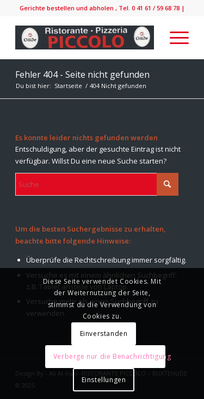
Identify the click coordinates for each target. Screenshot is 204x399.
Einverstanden (104, 333)
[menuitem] (174, 37)
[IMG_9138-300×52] (84, 37)
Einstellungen (104, 379)
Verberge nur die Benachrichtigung (109, 356)
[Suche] (96, 184)
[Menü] (174, 37)
